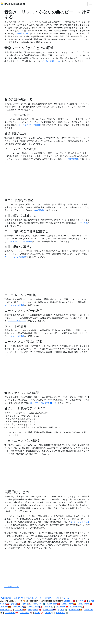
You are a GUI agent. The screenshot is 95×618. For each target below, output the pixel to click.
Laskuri (47, 606)
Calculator (74, 609)
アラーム (65, 597)
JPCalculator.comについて (11, 597)
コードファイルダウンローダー (44, 403)
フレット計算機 (17, 336)
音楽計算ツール (23, 33)
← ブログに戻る (11, 586)
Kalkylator (37, 603)
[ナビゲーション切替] (90, 3)
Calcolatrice (75, 606)
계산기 (25, 603)
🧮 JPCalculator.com (13, 3)
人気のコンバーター (34, 597)
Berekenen (18, 606)
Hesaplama (33, 609)
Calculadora (67, 603)
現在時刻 (49, 597)
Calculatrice (33, 606)
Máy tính (19, 609)
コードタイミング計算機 (29, 125)
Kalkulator (52, 603)
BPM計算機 (73, 159)
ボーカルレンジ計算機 (14, 305)
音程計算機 (83, 222)
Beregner (68, 600)
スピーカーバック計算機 (15, 257)
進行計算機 (39, 210)
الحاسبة (61, 609)
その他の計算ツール (51, 61)
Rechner (4, 606)
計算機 (80, 600)
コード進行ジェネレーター (20, 241)
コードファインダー (17, 320)
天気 (57, 597)
